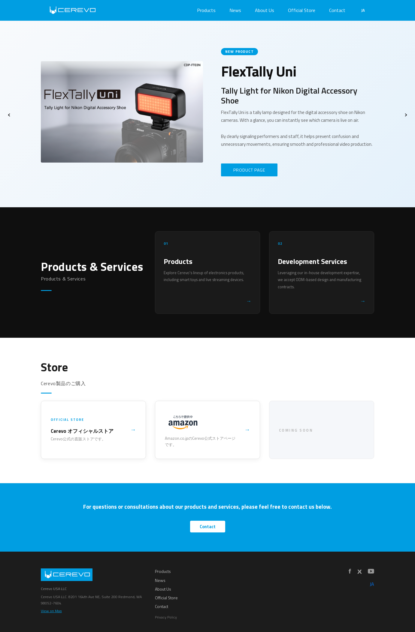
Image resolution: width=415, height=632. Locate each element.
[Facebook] (350, 571)
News (235, 10)
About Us (264, 10)
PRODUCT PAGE (249, 170)
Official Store (301, 10)
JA (363, 10)
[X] (359, 571)
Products (206, 10)
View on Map (51, 610)
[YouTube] (371, 571)
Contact (337, 10)
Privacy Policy (166, 617)
